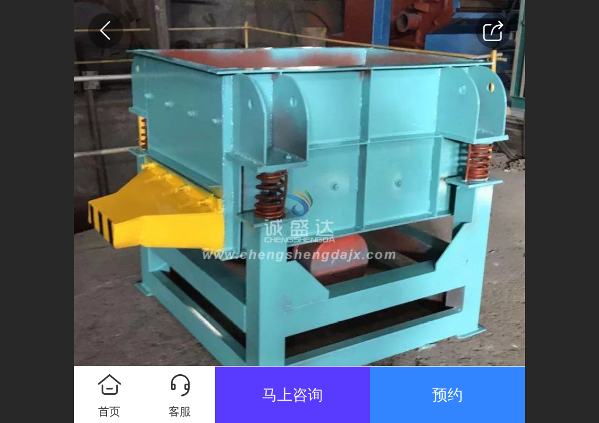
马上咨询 (292, 395)
